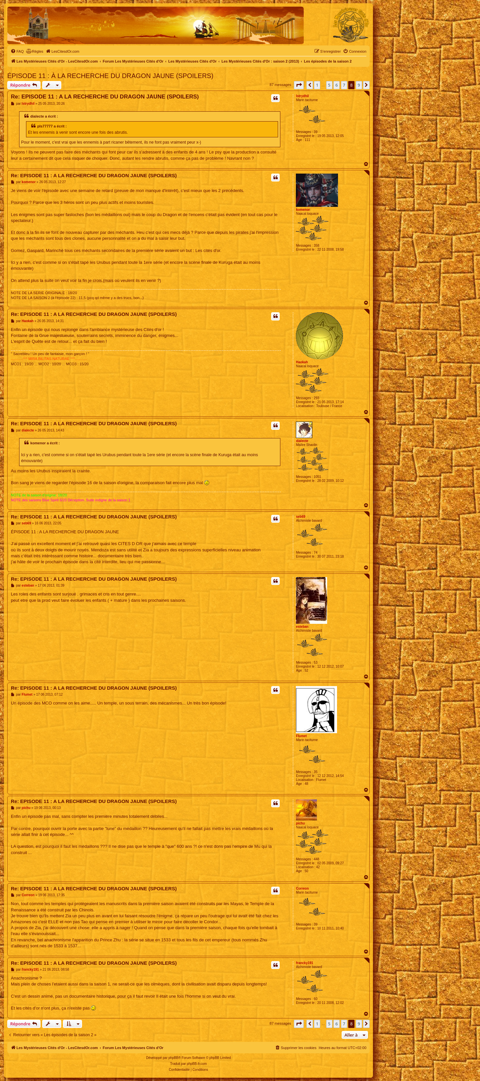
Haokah (302, 362)
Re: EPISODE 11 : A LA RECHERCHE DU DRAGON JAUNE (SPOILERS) (105, 97)
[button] (299, 85)
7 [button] (344, 85)
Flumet (301, 736)
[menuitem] (17, 51)
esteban (302, 626)
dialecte (302, 441)
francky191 (304, 963)
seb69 (300, 516)
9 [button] (359, 85)
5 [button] (329, 85)
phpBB (173, 1058)
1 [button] (317, 85)
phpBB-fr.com (197, 1064)
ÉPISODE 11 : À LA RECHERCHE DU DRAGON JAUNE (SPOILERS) (110, 75)
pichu (300, 823)
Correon (302, 888)
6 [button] (336, 85)
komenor (303, 209)
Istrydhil (302, 96)
